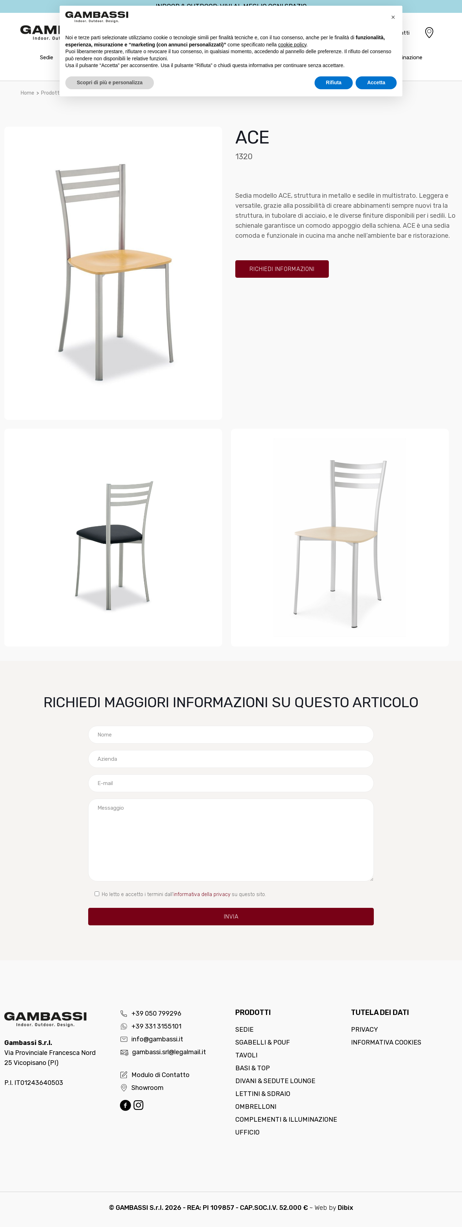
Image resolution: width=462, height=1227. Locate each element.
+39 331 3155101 (150, 1026)
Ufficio (247, 1132)
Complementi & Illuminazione (286, 1119)
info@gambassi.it (151, 1039)
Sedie (244, 1030)
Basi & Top (252, 1068)
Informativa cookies (386, 1042)
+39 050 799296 (150, 1013)
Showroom (142, 1088)
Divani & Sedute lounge (275, 1081)
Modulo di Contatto (155, 1075)
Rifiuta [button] (334, 82)
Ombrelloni (255, 1107)
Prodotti (51, 93)
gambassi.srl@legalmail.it (163, 1052)
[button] (393, 17)
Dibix (345, 1208)
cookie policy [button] (292, 44)
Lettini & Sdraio (262, 1094)
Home (27, 93)
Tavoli (246, 1055)
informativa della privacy (202, 894)
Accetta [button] (376, 82)
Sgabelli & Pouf (262, 1042)
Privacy (364, 1030)
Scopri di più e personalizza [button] (109, 82)
